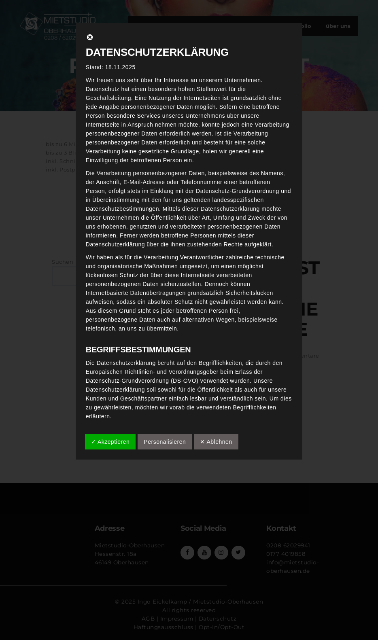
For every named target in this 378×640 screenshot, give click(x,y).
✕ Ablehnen (216, 442)
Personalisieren (165, 442)
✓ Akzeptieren (110, 442)
